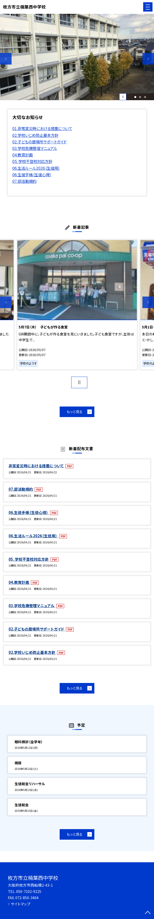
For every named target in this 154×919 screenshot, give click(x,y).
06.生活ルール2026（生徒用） (36, 168)
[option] (77, 57)
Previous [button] (6, 59)
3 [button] (145, 97)
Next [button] (148, 59)
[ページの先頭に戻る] (147, 913)
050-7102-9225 (28, 891)
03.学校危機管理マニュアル (34, 148)
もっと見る (75, 411)
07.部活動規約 (24, 181)
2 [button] (140, 97)
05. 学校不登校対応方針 (32, 161)
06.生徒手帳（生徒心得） (31, 174)
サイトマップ (20, 903)
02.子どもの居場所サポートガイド (39, 141)
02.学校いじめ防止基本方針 (35, 135)
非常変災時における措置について (36, 465)
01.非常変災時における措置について (42, 128)
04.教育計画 (22, 154)
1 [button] (135, 97)
